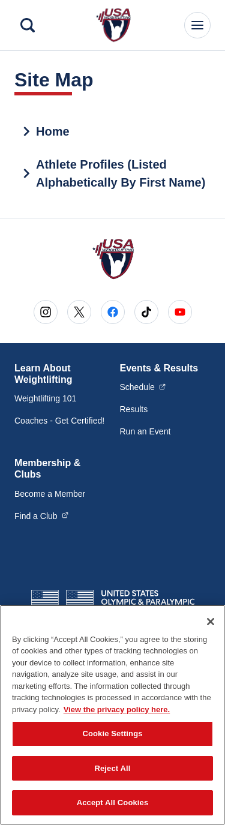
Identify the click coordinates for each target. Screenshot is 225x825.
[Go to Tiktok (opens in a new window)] (146, 312)
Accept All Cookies (113, 802)
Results (134, 409)
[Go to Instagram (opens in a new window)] (46, 312)
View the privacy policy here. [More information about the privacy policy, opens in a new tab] (117, 709)
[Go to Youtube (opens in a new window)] (180, 312)
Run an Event (145, 431)
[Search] (27, 25)
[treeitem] (112, 131)
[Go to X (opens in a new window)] (79, 312)
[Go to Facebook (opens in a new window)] (113, 312)
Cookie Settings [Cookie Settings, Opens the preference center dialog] (112, 733)
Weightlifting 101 (45, 398)
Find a (41, 515)
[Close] (210, 621)
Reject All (112, 768)
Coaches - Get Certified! (59, 420)
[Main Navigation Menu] (197, 25)
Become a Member (49, 494)
